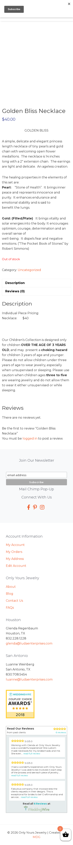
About (11, 587)
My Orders (14, 552)
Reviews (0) (15, 291)
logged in (30, 438)
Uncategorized (29, 270)
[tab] (36, 283)
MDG (36, 837)
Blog (9, 593)
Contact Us (14, 600)
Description (15, 283)
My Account (15, 545)
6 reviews (61, 732)
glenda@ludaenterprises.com (29, 643)
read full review (31, 753)
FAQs (10, 607)
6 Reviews (40, 803)
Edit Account (16, 566)
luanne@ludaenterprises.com (29, 679)
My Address (15, 559)
